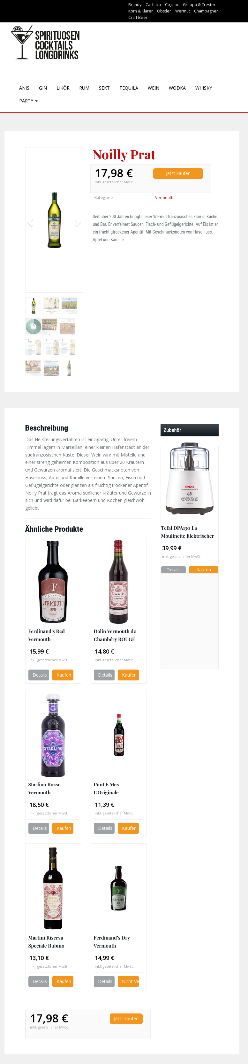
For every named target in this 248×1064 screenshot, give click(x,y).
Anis (24, 88)
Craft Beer (137, 17)
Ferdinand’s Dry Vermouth (112, 941)
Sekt (104, 88)
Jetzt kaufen (178, 173)
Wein (153, 88)
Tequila (128, 88)
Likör (63, 88)
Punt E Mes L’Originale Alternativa (106, 788)
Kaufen (63, 675)
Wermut (182, 11)
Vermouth (164, 197)
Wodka (177, 88)
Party (28, 101)
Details (40, 675)
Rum (84, 88)
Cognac (172, 4)
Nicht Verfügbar (130, 981)
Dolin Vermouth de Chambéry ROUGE (115, 635)
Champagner (206, 11)
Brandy (134, 4)
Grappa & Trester (199, 4)
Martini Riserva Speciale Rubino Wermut (46, 941)
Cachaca (153, 4)
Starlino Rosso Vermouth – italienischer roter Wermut (48, 788)
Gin (43, 88)
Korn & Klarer (140, 11)
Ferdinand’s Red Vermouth (46, 635)
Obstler (164, 11)
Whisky (203, 88)
